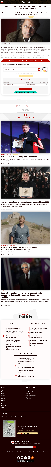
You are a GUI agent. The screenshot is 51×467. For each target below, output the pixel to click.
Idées (2, 397)
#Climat (3, 416)
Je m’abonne (28, 393)
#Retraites (17, 416)
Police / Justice (4, 409)
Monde (3, 400)
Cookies (28, 453)
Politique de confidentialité (42, 451)
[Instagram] (29, 457)
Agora (2, 390)
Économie (3, 403)
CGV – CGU (31, 451)
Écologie (3, 393)
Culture (3, 398)
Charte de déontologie (22, 451)
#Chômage (23, 416)
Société (3, 395)
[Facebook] (18, 457)
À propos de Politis (30, 397)
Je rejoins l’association (31, 395)
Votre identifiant (6, 82)
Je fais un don (29, 390)
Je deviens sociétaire (30, 391)
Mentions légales (11, 451)
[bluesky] (22, 457)
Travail (3, 402)
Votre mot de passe (29, 82)
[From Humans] (32, 457)
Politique (3, 391)
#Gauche (12, 416)
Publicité (22, 453)
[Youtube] (25, 457)
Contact (4, 451)
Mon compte (28, 398)
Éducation (3, 405)
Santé (2, 407)
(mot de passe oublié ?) (44, 82)
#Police (7, 416)
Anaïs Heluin (18, 16)
